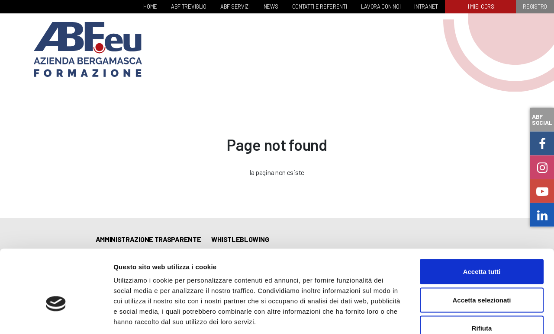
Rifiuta (482, 277)
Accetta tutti (482, 220)
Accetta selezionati (481, 249)
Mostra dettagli (455, 317)
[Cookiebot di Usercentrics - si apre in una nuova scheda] (56, 317)
